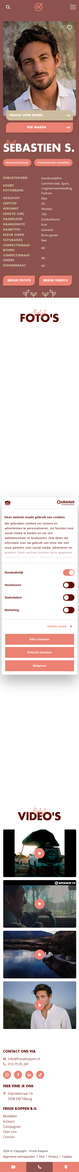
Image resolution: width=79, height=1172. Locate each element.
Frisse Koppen (39, 7)
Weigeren (39, 665)
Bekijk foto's (19, 280)
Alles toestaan (39, 639)
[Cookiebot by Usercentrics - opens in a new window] (56, 503)
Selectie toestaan (39, 652)
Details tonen (57, 626)
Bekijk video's (55, 280)
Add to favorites (69, 27)
